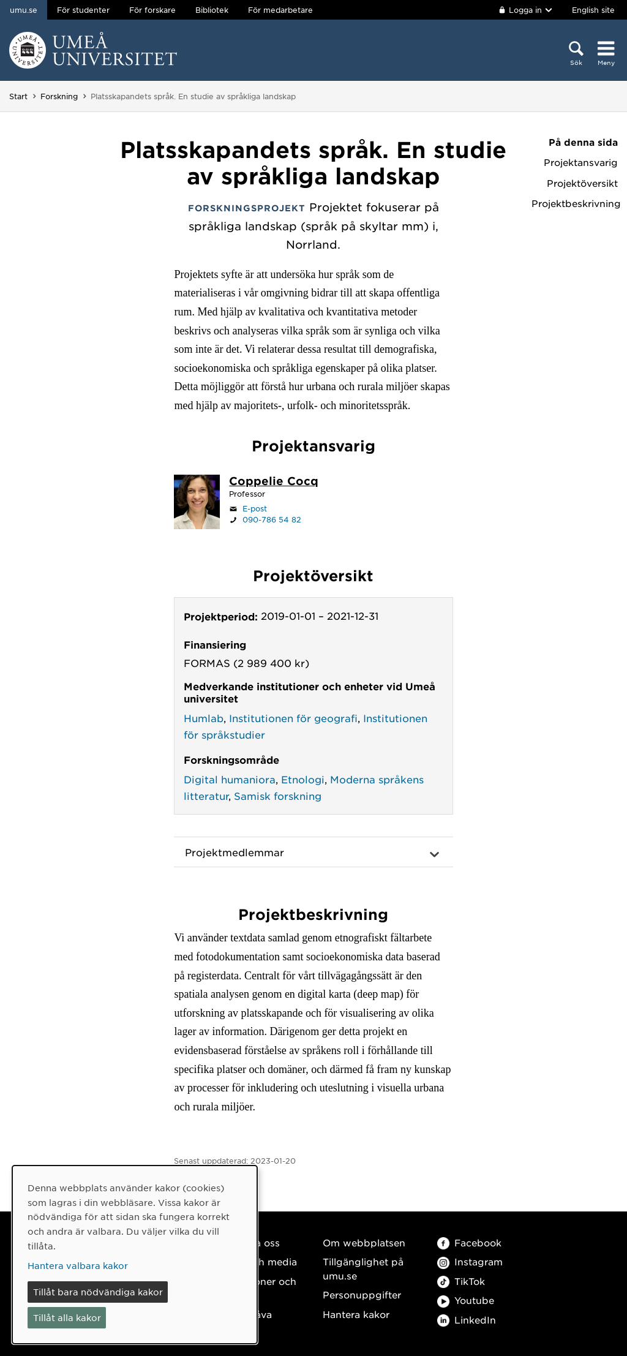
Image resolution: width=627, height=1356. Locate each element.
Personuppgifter (362, 1294)
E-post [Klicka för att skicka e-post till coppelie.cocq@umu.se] (254, 508)
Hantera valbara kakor (78, 1265)
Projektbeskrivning (574, 203)
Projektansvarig (581, 162)
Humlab (203, 718)
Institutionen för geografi (293, 718)
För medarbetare (280, 10)
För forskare (152, 10)
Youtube (465, 1300)
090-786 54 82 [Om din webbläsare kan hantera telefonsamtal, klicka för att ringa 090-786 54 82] (271, 519)
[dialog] (134, 1255)
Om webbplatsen (364, 1242)
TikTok (461, 1281)
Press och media (257, 1261)
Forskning (59, 96)
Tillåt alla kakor (67, 1317)
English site (593, 10)
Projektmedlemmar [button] (234, 852)
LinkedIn (466, 1319)
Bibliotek (211, 10)
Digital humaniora (230, 779)
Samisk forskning (277, 795)
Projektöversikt (582, 183)
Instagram (470, 1261)
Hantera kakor (356, 1314)
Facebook (469, 1242)
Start (18, 96)
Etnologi (303, 779)
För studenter (83, 10)
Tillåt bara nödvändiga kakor (98, 1291)
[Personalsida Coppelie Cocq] (273, 482)
